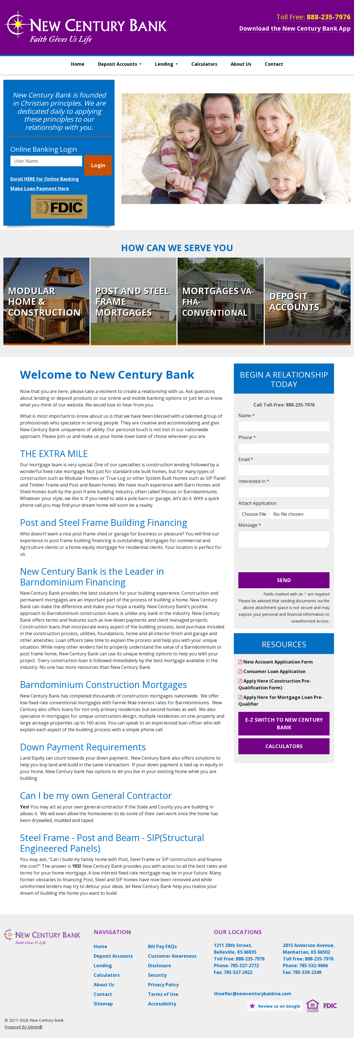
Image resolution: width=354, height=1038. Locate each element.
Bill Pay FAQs (162, 946)
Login (98, 165)
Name (246, 415)
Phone (247, 437)
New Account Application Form (275, 662)
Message (249, 525)
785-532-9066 (313, 965)
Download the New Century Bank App (295, 28)
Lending (164, 64)
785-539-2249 (307, 972)
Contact (274, 64)
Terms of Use (163, 994)
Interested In (253, 481)
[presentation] (281, 561)
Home (77, 64)
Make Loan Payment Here (39, 188)
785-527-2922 (238, 972)
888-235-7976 (250, 959)
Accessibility (162, 1004)
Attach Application (257, 503)
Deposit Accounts (118, 64)
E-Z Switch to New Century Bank (284, 723)
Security (157, 975)
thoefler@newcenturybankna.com (252, 994)
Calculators (204, 64)
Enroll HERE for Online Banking (44, 179)
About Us (241, 64)
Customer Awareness (172, 956)
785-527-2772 (244, 965)
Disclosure (159, 965)
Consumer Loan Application (272, 671)
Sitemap (103, 1004)
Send (284, 580)
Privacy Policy (163, 985)
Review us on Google (275, 1005)
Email (245, 459)
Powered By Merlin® (23, 1027)
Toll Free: (313, 16)
